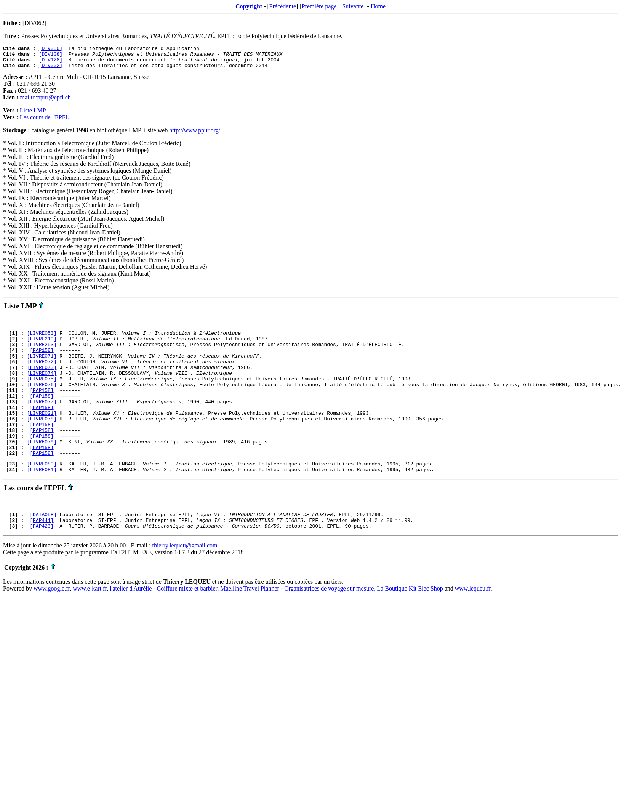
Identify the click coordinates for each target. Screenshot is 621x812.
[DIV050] (50, 49)
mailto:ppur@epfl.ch (45, 102)
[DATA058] (43, 547)
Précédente (282, 6)
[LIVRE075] (41, 393)
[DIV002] (50, 69)
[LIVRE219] (41, 345)
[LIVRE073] (41, 379)
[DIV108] (50, 56)
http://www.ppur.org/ (194, 135)
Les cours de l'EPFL (44, 122)
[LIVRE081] (41, 501)
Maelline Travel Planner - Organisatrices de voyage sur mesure (297, 624)
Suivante (352, 6)
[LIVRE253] (41, 352)
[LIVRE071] (41, 366)
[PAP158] (41, 359)
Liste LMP (33, 115)
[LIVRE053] (41, 338)
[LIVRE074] (41, 386)
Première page (319, 6)
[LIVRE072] (41, 372)
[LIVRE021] (41, 434)
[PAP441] (41, 554)
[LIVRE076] (41, 400)
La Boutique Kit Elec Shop (410, 624)
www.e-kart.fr (90, 624)
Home (378, 6)
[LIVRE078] (41, 441)
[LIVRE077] (41, 420)
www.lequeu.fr (473, 624)
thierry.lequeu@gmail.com (184, 581)
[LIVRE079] (41, 468)
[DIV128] (50, 62)
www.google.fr (52, 624)
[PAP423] (41, 561)
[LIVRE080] (41, 494)
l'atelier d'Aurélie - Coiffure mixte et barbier (163, 624)
